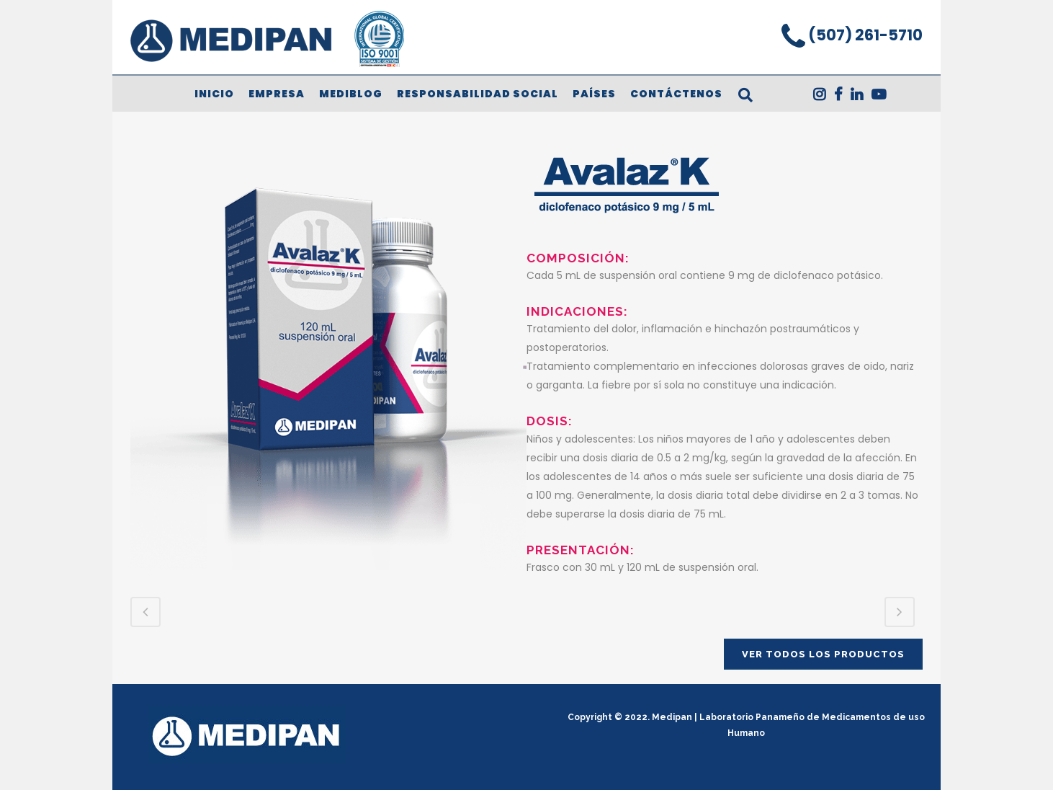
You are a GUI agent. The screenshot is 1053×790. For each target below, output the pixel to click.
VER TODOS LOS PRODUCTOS (823, 654)
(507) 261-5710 (864, 35)
